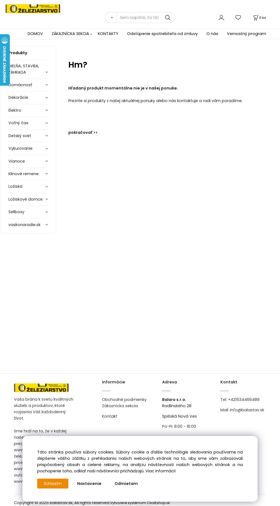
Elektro (14, 110)
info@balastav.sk (247, 410)
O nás (212, 33)
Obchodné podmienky (124, 399)
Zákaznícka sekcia (120, 406)
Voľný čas (18, 123)
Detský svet (19, 135)
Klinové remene (23, 174)
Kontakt (109, 416)
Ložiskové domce (25, 199)
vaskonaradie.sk (24, 224)
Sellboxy (16, 212)
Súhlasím (53, 483)
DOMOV (35, 33)
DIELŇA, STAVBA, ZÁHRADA (23, 69)
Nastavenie (89, 483)
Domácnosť (20, 85)
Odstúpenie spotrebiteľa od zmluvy (162, 33)
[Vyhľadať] (110, 17)
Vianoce (16, 161)
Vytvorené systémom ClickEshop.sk (140, 503)
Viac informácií (160, 471)
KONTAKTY (108, 33)
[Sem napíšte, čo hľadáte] (145, 17)
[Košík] (259, 17)
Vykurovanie (20, 148)
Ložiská (15, 186)
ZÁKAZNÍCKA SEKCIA (70, 33)
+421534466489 (243, 399)
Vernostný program (246, 33)
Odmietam (126, 483)
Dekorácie (18, 97)
